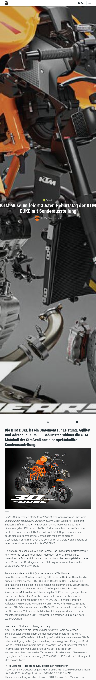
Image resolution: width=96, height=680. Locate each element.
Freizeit (49, 200)
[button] (19, 422)
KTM (45, 218)
